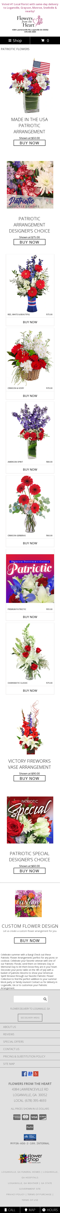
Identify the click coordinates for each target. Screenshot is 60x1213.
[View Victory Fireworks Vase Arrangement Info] (30, 727)
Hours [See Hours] (50, 1210)
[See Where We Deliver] (30, 1017)
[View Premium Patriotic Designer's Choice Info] (30, 578)
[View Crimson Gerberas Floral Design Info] (30, 505)
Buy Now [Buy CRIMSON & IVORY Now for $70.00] (30, 396)
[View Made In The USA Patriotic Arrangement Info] (30, 85)
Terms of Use (30, 1200)
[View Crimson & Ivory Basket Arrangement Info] (30, 357)
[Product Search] (30, 999)
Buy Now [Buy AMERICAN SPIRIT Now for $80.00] (30, 469)
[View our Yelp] (35, 1075)
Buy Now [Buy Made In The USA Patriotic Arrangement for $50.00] (29, 142)
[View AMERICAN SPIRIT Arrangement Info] (30, 431)
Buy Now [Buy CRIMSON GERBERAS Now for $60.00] (30, 543)
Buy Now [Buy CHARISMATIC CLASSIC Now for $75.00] (30, 690)
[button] (30, 1137)
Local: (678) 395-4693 (30, 1100)
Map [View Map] (30, 1210)
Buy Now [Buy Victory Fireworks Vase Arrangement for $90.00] (29, 778)
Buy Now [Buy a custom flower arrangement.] (30, 940)
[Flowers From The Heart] (30, 31)
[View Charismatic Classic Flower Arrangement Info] (30, 652)
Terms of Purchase (40, 1194)
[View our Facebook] (24, 1075)
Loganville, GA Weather (23, 1183)
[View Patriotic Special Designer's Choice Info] (30, 819)
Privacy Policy (15, 1194)
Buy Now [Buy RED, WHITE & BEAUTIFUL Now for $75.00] (30, 322)
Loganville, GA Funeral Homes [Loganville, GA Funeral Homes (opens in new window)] (21, 1171)
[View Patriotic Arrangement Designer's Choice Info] (30, 184)
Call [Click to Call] (10, 1210)
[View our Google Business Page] (30, 1075)
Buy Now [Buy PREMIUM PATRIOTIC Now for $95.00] (30, 617)
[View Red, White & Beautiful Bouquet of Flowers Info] (30, 283)
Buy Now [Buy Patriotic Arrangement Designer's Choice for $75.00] (29, 242)
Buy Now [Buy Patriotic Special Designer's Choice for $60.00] (29, 870)
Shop (15, 40)
